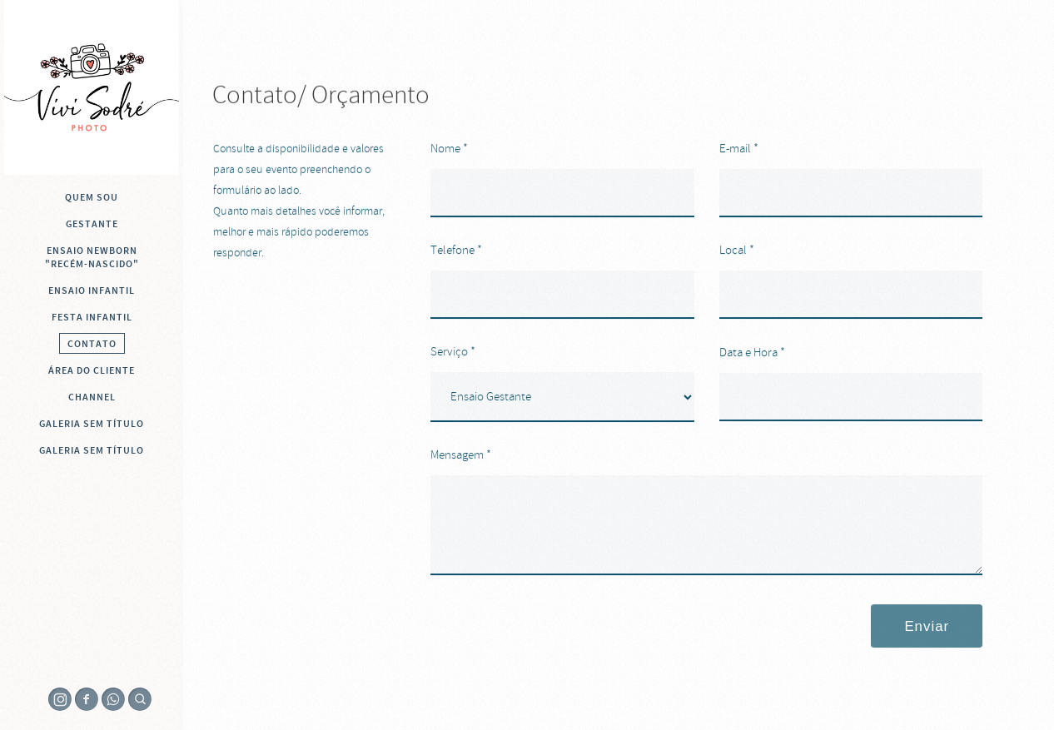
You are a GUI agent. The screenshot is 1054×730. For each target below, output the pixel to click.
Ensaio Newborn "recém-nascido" (92, 257)
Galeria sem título (91, 423)
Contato (92, 343)
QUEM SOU (91, 197)
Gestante (92, 224)
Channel (92, 397)
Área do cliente (91, 370)
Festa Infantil (92, 317)
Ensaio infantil (91, 290)
